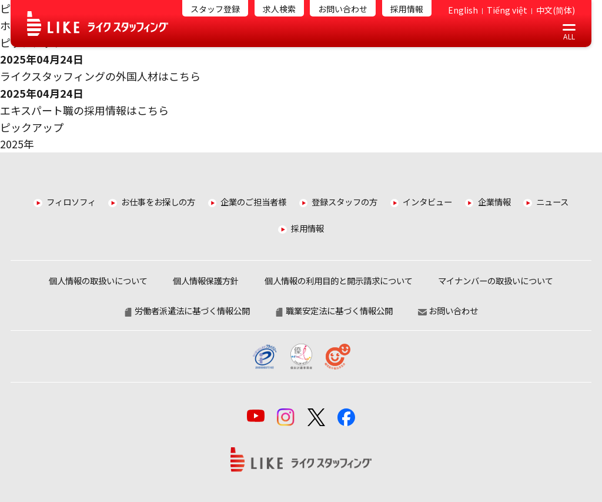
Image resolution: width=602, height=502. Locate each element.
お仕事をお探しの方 (158, 201)
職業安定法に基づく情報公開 (334, 310)
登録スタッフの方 (344, 201)
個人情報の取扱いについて (98, 280)
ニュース (552, 201)
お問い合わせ (342, 9)
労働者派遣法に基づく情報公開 (187, 310)
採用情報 (406, 9)
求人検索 (279, 9)
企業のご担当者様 (253, 201)
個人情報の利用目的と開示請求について (339, 280)
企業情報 (494, 201)
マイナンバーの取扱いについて (495, 280)
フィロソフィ (71, 201)
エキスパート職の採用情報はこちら (84, 110)
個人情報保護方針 (206, 280)
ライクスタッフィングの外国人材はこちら (100, 76)
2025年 (17, 143)
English (463, 10)
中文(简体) (555, 10)
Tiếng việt (507, 10)
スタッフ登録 (215, 9)
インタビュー (427, 201)
